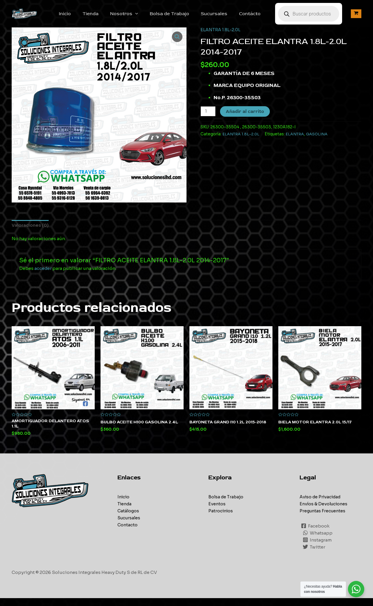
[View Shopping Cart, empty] (356, 17)
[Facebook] (316, 533)
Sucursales (222, 17)
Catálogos (128, 518)
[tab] (31, 232)
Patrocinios (221, 518)
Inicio (82, 17)
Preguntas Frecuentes (323, 518)
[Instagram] (317, 547)
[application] (148, 17)
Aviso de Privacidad (322, 504)
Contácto (255, 17)
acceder (43, 275)
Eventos (217, 511)
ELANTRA (296, 140)
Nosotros (137, 17)
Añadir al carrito (245, 118)
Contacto (127, 532)
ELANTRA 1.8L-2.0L (220, 36)
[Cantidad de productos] (208, 118)
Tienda (106, 17)
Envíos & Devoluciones (325, 511)
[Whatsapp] (318, 540)
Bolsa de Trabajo (180, 17)
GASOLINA (319, 140)
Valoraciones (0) (31, 232)
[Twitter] (314, 554)
